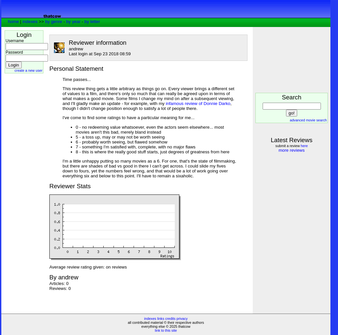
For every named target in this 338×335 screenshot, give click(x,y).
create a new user (28, 70)
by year (73, 21)
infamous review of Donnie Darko (198, 103)
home (13, 21)
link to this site (166, 330)
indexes (30, 21)
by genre (53, 21)
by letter (92, 21)
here (304, 146)
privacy (182, 319)
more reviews (291, 150)
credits (170, 319)
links (160, 319)
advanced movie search (308, 120)
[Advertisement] (24, 176)
